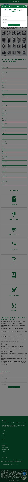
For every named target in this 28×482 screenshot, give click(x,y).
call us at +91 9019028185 (17, 6)
